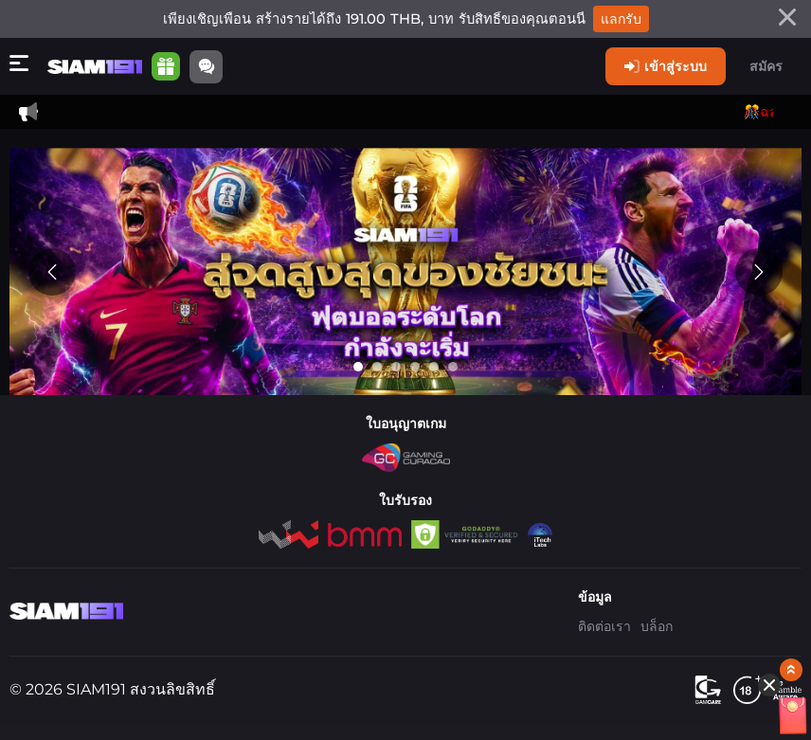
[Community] (206, 66)
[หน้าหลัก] (94, 67)
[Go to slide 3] (396, 366)
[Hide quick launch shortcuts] (741, 512)
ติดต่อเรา (604, 626)
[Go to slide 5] (434, 366)
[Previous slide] (52, 272)
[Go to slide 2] (377, 366)
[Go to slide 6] (453, 366)
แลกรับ (621, 18)
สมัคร (766, 66)
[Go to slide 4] (415, 366)
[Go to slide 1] (358, 366)
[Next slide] (759, 272)
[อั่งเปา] (755, 546)
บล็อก (656, 626)
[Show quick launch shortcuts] (763, 497)
